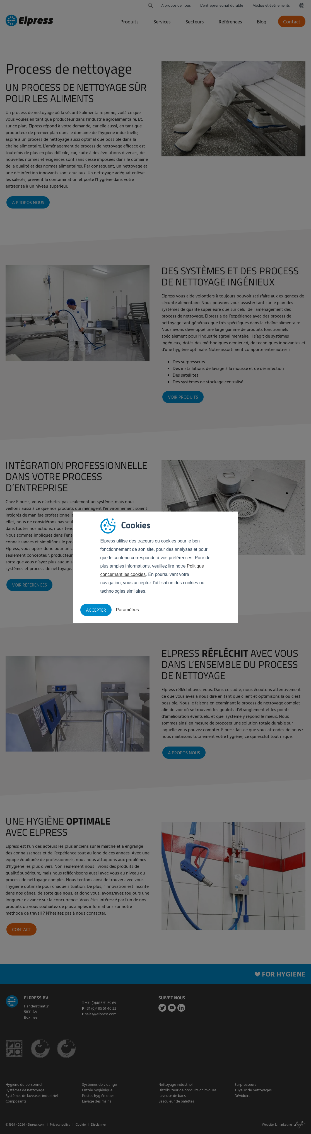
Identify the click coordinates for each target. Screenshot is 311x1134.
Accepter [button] (96, 610)
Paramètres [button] (127, 609)
